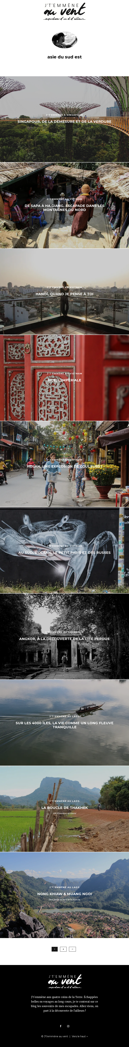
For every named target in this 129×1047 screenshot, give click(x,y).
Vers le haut (80, 1036)
